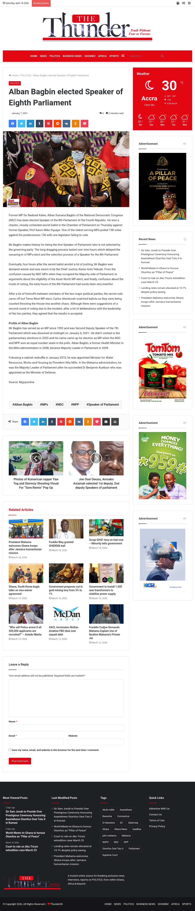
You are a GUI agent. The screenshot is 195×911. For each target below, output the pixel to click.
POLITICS (55, 56)
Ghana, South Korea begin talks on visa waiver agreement (24, 590)
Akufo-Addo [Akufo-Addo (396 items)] (108, 810)
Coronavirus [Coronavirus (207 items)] (123, 816)
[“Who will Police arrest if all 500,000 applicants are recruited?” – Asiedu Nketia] (26, 614)
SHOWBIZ (90, 56)
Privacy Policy (157, 826)
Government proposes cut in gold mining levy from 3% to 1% (66, 590)
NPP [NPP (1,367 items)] (126, 842)
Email (13, 735)
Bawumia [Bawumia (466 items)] (107, 816)
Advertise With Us (159, 808)
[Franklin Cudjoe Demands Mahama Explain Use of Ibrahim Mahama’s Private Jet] (106, 614)
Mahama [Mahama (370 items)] (126, 835)
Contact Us (155, 814)
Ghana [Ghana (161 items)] (105, 829)
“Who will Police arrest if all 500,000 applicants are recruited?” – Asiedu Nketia (25, 631)
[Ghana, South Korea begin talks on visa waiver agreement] (26, 573)
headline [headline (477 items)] (137, 829)
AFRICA (102, 56)
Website (72, 735)
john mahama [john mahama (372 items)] (109, 835)
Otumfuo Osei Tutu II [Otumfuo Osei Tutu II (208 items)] (112, 848)
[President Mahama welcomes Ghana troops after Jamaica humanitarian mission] (26, 528)
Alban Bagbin (23, 404)
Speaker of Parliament (103, 404)
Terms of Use (157, 820)
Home (13, 75)
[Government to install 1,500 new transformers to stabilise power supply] (106, 573)
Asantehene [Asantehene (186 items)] (126, 810)
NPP (76, 404)
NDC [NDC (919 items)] (116, 842)
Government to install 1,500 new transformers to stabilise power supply (105, 590)
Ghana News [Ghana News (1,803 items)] (120, 829)
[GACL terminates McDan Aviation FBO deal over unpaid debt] (66, 614)
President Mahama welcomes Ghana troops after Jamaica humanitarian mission (162, 301)
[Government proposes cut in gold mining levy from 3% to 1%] (66, 573)
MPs (45, 404)
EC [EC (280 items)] (121, 822)
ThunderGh (57, 904)
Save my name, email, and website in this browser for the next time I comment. (55, 750)
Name (13, 721)
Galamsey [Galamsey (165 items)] (133, 822)
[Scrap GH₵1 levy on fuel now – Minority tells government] (106, 527)
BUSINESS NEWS (72, 56)
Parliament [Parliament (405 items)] (134, 848)
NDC (61, 404)
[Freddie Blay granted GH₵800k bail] (66, 528)
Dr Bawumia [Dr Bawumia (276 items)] (108, 822)
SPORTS (114, 56)
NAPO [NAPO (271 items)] (105, 842)
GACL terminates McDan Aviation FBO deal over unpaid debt (63, 631)
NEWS (43, 56)
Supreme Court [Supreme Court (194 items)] (110, 855)
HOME (33, 56)
